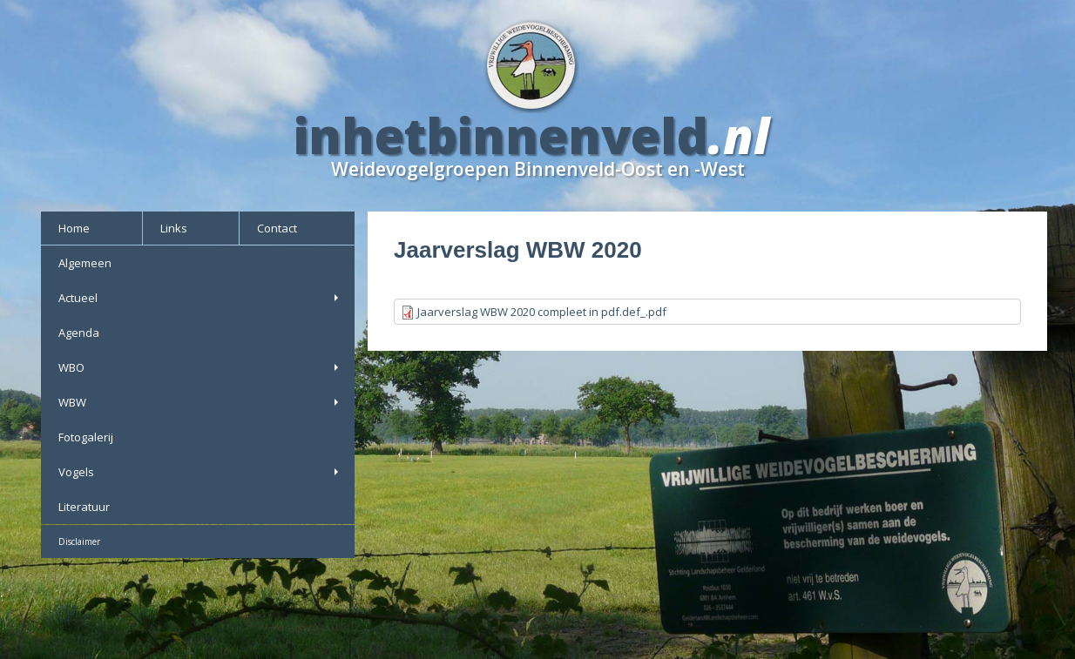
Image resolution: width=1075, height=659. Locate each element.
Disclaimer (79, 541)
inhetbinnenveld (501, 135)
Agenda (78, 332)
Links (173, 228)
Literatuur (84, 506)
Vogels (199, 472)
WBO (199, 367)
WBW (199, 402)
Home (74, 228)
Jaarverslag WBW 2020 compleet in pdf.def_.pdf (541, 311)
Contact (277, 228)
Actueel (199, 298)
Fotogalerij (85, 437)
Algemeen (85, 263)
